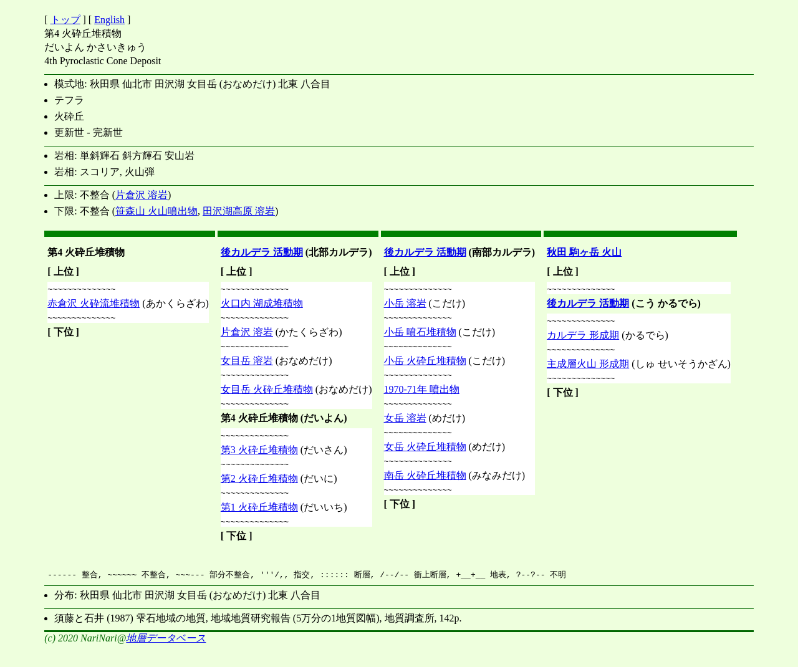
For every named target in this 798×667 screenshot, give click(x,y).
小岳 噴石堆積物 (420, 335)
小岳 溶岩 (405, 305)
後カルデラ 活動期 (262, 252)
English (109, 19)
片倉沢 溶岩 (141, 195)
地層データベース (166, 655)
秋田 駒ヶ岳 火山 (584, 252)
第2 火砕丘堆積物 (259, 491)
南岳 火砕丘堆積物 (425, 488)
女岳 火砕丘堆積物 (425, 458)
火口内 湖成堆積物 (262, 305)
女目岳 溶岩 (247, 366)
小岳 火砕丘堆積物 (425, 366)
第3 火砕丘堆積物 (259, 461)
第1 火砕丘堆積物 (259, 522)
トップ (65, 19)
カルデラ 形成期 (583, 339)
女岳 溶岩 (405, 427)
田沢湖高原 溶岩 (239, 211)
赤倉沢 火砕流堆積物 (93, 305)
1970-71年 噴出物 (421, 396)
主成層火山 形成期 (588, 369)
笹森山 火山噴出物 (156, 211)
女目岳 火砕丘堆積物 (267, 396)
